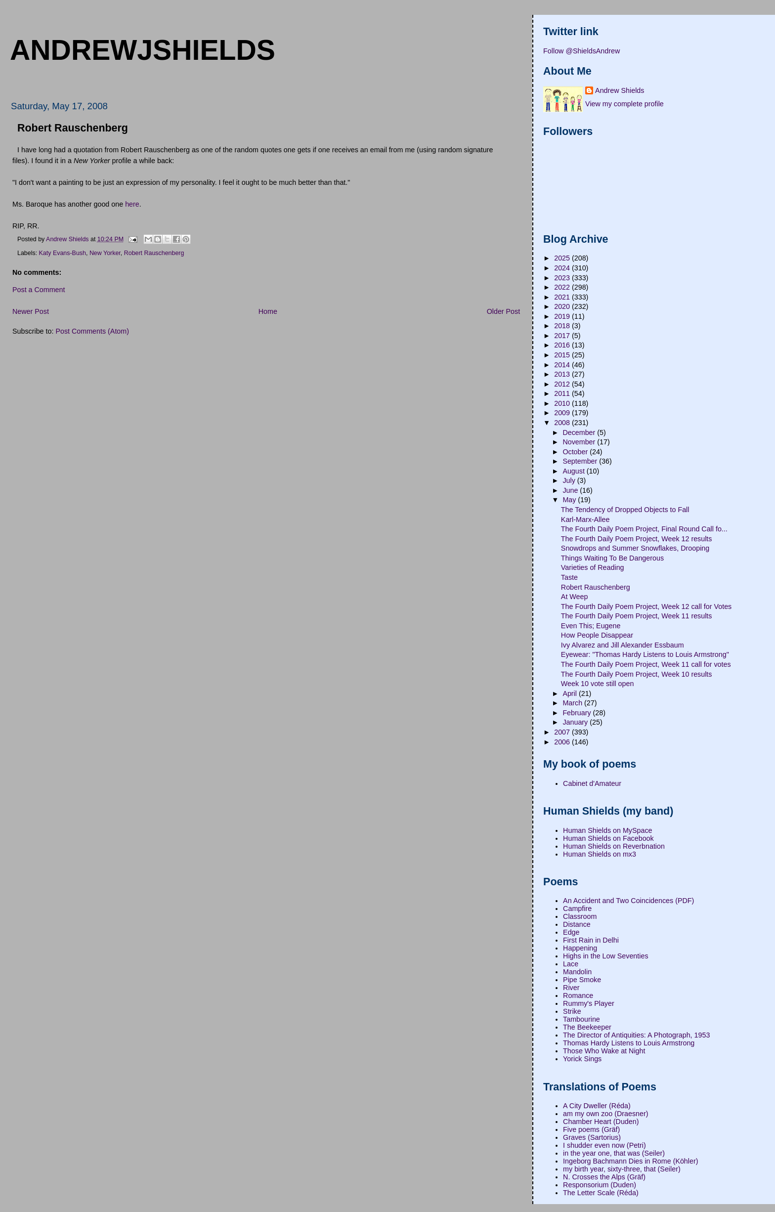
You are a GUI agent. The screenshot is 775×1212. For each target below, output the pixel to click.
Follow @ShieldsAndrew (581, 51)
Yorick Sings (582, 1059)
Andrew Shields (619, 90)
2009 (563, 413)
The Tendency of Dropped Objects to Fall (625, 510)
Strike (572, 1011)
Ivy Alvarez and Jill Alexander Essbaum (622, 645)
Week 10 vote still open (597, 684)
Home (267, 311)
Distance (577, 924)
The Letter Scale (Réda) (601, 1193)
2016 (563, 345)
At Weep (574, 597)
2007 (563, 732)
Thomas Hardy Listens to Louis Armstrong (628, 1043)
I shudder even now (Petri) (604, 1145)
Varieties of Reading (592, 567)
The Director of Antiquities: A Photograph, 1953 (636, 1035)
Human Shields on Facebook (608, 838)
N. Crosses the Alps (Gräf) (604, 1177)
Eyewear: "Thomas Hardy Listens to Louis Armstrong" (645, 654)
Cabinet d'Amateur (592, 783)
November (579, 442)
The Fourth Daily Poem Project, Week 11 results (636, 616)
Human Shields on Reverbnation (614, 846)
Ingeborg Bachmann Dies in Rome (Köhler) (630, 1161)
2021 (563, 297)
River (571, 988)
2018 (563, 326)
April (570, 693)
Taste (569, 577)
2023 (563, 278)
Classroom (580, 916)
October (576, 452)
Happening (580, 948)
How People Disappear (597, 635)
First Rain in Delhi (591, 940)
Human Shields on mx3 (599, 854)
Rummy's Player (588, 1003)
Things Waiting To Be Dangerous (612, 558)
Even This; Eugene (591, 626)
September (580, 461)
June (571, 490)
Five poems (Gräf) (591, 1129)
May (570, 500)
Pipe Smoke (582, 980)
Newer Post (30, 311)
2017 (563, 336)
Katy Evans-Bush (62, 253)
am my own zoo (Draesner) (605, 1114)
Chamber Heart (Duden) (601, 1121)
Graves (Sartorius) (592, 1137)
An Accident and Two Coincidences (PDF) (628, 901)
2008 (563, 423)
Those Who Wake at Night (604, 1051)
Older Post (503, 311)
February (577, 713)
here (132, 204)
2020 (563, 306)
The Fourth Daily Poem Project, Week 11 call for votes (646, 664)
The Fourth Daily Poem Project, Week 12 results (636, 539)
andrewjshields (142, 50)
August (574, 471)
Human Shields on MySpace (607, 830)
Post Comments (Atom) (92, 331)
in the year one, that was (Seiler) (614, 1153)
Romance (578, 995)
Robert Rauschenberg (154, 253)
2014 (563, 365)
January (576, 722)
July (569, 480)
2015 (563, 355)
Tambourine (581, 1019)
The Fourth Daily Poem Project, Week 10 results (636, 674)
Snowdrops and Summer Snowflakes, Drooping (635, 548)
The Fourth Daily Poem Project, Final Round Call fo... (644, 529)
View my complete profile (624, 104)
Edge (571, 932)
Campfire (577, 908)
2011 (563, 393)
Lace (570, 964)
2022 (563, 287)
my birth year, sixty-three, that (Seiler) (622, 1169)
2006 (563, 742)
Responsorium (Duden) (599, 1185)
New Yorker (105, 253)
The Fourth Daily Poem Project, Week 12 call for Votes (646, 606)
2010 (563, 403)
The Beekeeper (587, 1027)
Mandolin (577, 972)
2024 (563, 268)
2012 (563, 384)
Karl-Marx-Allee (585, 519)
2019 (563, 316)
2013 (563, 374)
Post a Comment (38, 290)
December (579, 432)
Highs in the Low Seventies (605, 956)
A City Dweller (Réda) (597, 1106)
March (573, 703)
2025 (563, 258)
